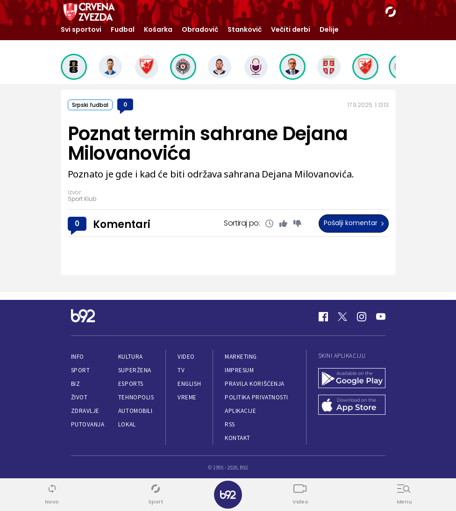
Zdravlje (85, 411)
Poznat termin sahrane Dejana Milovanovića (208, 143)
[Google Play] (351, 379)
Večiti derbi (290, 29)
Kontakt (237, 438)
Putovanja (88, 424)
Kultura (130, 357)
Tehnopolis (136, 397)
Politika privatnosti (256, 397)
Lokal (127, 424)
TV (181, 370)
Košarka (158, 29)
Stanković (245, 29)
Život (79, 397)
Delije (329, 29)
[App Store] (351, 406)
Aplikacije (240, 411)
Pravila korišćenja (255, 384)
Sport (80, 370)
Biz (75, 384)
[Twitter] (342, 316)
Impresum (239, 370)
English (189, 384)
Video (186, 357)
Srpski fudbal (90, 105)
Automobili (135, 411)
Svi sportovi (81, 29)
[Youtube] (380, 316)
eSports (130, 384)
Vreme (187, 397)
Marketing (241, 357)
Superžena (134, 370)
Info (77, 357)
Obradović (200, 29)
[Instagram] (361, 316)
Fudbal (123, 29)
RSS (230, 424)
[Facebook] (323, 316)
